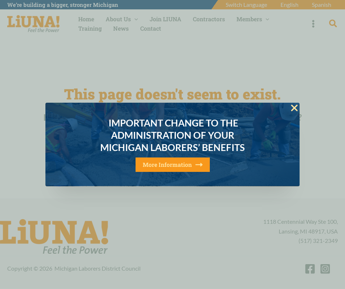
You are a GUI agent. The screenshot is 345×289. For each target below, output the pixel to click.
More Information (173, 164)
